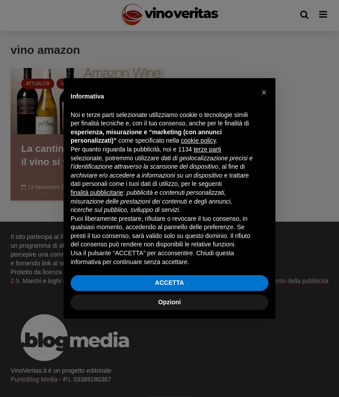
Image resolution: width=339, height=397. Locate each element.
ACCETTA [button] (169, 282)
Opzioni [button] (169, 302)
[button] (264, 92)
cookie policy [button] (198, 140)
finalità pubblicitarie (97, 192)
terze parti (207, 149)
